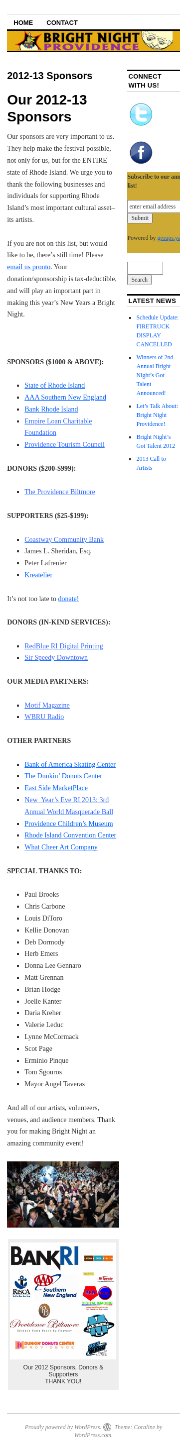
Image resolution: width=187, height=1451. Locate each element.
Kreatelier (38, 575)
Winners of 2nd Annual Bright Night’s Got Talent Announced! (154, 375)
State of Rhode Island (54, 385)
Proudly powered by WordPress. (63, 1427)
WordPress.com (92, 1435)
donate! (68, 599)
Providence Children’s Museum (68, 824)
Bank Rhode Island (51, 409)
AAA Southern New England (65, 397)
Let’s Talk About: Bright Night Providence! (157, 415)
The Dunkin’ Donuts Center (63, 776)
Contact (62, 22)
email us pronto (28, 267)
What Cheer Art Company (61, 847)
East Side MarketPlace (56, 788)
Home (23, 22)
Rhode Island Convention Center (70, 835)
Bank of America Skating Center (70, 764)
